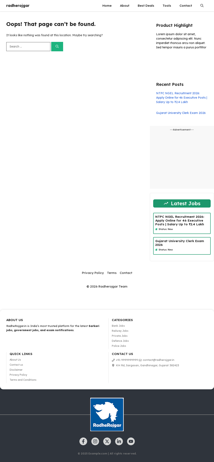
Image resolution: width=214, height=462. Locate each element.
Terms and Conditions (23, 379)
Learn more (169, 59)
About (124, 6)
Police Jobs (119, 345)
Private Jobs (119, 335)
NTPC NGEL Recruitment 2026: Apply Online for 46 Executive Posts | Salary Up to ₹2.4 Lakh (181, 97)
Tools (167, 6)
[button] (202, 5)
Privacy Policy (93, 273)
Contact (186, 6)
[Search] (57, 46)
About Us (15, 359)
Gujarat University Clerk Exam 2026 (181, 113)
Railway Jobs (120, 330)
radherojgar (17, 5)
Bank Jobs (118, 325)
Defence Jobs (120, 340)
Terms (112, 273)
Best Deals (146, 6)
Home (107, 6)
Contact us (16, 364)
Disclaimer (16, 369)
